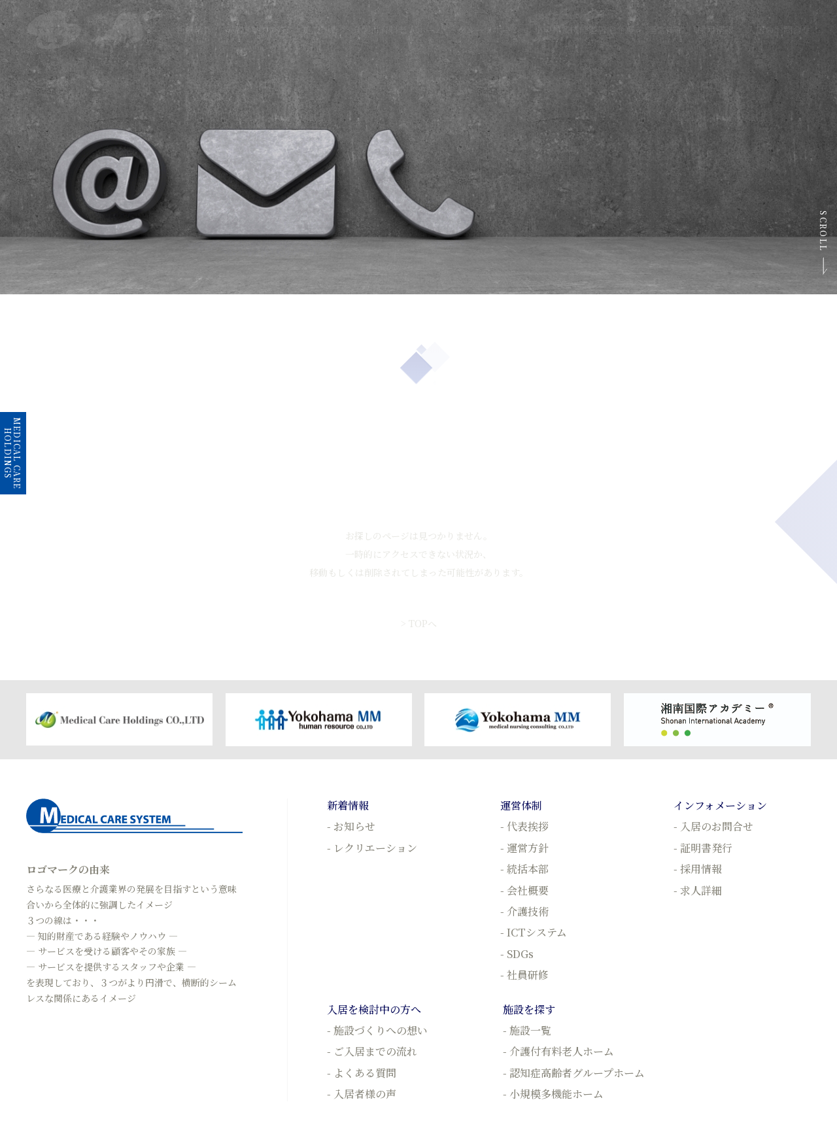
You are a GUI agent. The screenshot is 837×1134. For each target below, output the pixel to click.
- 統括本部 (524, 868)
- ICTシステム (533, 932)
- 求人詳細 (698, 890)
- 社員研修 (524, 974)
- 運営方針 (524, 847)
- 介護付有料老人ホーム (558, 1051)
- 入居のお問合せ (713, 826)
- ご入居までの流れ (372, 1051)
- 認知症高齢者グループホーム (574, 1072)
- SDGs (517, 953)
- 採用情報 (698, 868)
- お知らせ (351, 826)
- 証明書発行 (703, 847)
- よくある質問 (361, 1072)
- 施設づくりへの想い (377, 1030)
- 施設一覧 (527, 1030)
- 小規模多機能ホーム (553, 1093)
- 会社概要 (524, 890)
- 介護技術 (524, 911)
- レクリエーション (372, 847)
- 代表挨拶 (524, 826)
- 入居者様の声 (361, 1093)
